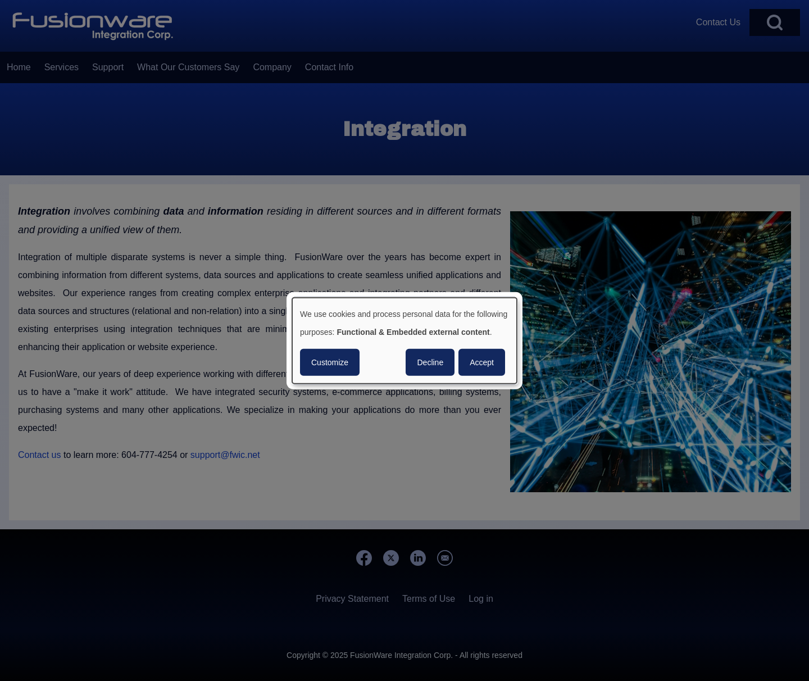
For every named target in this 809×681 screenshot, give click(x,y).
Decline (430, 361)
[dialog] (404, 341)
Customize (329, 361)
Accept (482, 361)
